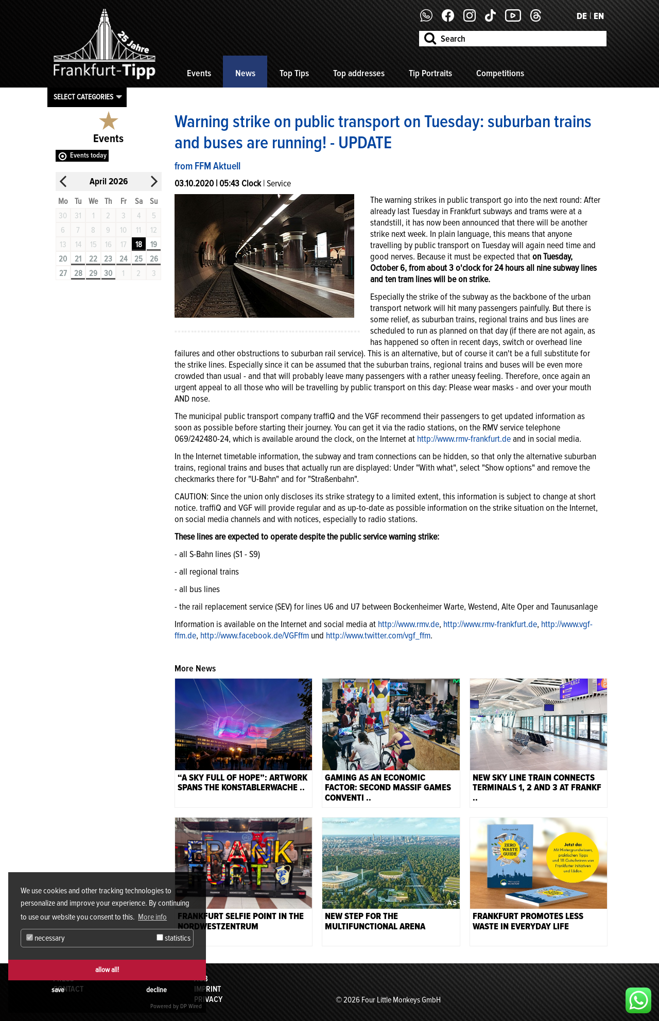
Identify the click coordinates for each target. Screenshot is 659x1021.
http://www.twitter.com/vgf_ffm (378, 635)
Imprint (207, 989)
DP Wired (191, 1006)
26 (154, 259)
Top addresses (359, 73)
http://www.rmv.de (408, 624)
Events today (88, 155)
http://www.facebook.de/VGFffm (254, 635)
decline (156, 989)
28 (78, 273)
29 (93, 273)
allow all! (107, 969)
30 (108, 273)
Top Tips (294, 73)
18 (138, 244)
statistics (173, 938)
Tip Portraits (430, 73)
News (245, 73)
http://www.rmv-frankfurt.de (464, 438)
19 (153, 244)
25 (138, 259)
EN (599, 16)
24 (123, 259)
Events (199, 73)
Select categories (83, 96)
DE (582, 16)
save (57, 989)
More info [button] (152, 917)
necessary (45, 938)
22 (93, 259)
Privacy (208, 999)
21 (78, 259)
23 (108, 259)
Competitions (500, 73)
